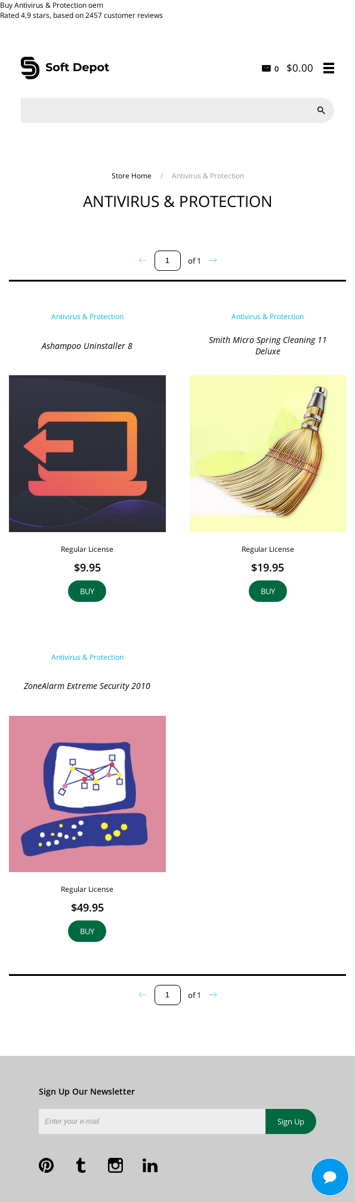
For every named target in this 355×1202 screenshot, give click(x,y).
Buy (87, 591)
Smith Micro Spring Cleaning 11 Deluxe (268, 345)
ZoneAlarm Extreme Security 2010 (87, 685)
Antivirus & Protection (87, 316)
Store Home (132, 176)
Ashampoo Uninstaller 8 (87, 345)
